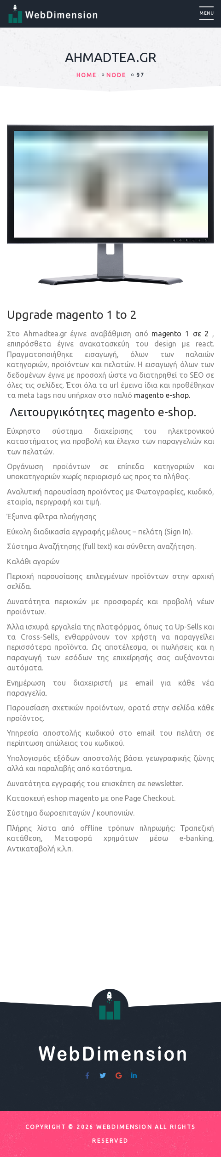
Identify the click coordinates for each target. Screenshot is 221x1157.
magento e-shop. (162, 395)
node (116, 75)
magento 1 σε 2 (180, 333)
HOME (86, 75)
